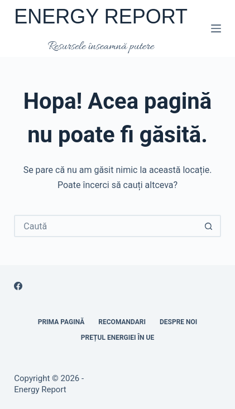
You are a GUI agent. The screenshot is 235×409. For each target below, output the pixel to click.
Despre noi (178, 322)
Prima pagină (61, 322)
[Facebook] (18, 286)
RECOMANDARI (122, 322)
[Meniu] (216, 28)
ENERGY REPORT (101, 16)
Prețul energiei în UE (117, 337)
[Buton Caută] (209, 226)
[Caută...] (106, 226)
